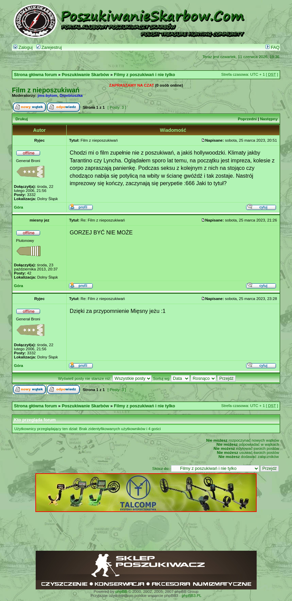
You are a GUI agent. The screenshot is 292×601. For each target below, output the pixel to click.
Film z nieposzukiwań (46, 90)
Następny (269, 119)
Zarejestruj (49, 47)
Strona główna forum (35, 74)
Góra (18, 207)
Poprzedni (247, 119)
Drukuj (21, 119)
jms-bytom (47, 95)
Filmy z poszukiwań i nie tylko (144, 74)
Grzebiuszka (71, 95)
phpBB (121, 591)
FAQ (272, 47)
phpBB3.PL (191, 596)
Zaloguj (23, 47)
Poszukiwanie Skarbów (85, 74)
